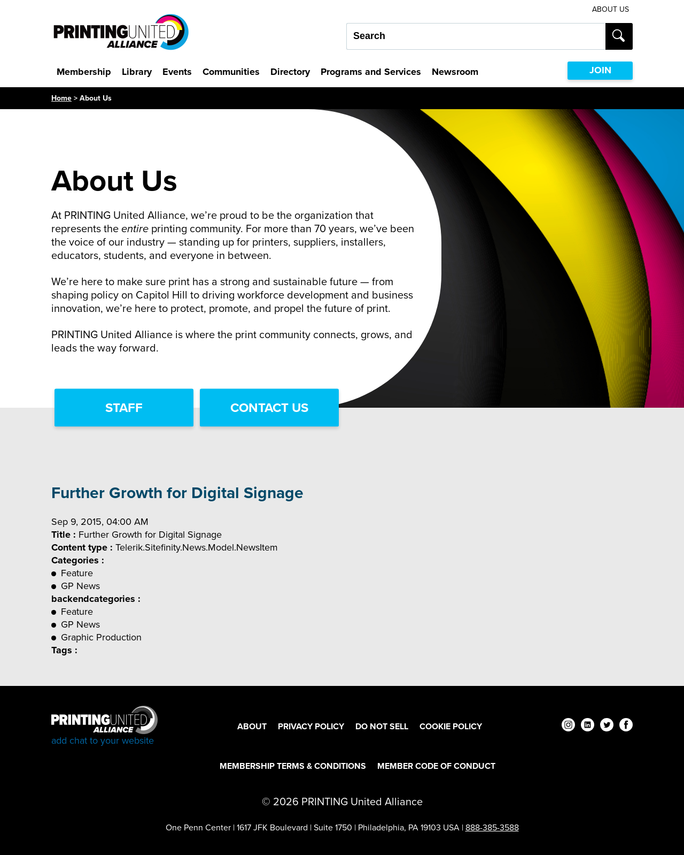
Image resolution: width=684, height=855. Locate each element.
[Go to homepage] (104, 726)
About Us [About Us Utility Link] (610, 9)
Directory (290, 72)
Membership (84, 72)
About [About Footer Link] (252, 726)
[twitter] (606, 726)
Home (61, 98)
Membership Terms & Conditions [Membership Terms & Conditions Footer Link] (293, 766)
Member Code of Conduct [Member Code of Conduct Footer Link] (436, 766)
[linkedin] (587, 726)
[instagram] (568, 726)
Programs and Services (371, 72)
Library (137, 72)
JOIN (600, 70)
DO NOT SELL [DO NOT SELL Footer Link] (381, 726)
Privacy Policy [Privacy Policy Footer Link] (311, 726)
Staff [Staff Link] (124, 407)
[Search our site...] (475, 36)
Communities (231, 72)
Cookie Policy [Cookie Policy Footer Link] (450, 726)
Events (177, 72)
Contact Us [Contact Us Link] (269, 407)
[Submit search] (619, 36)
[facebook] (626, 726)
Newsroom (455, 72)
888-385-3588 (492, 827)
